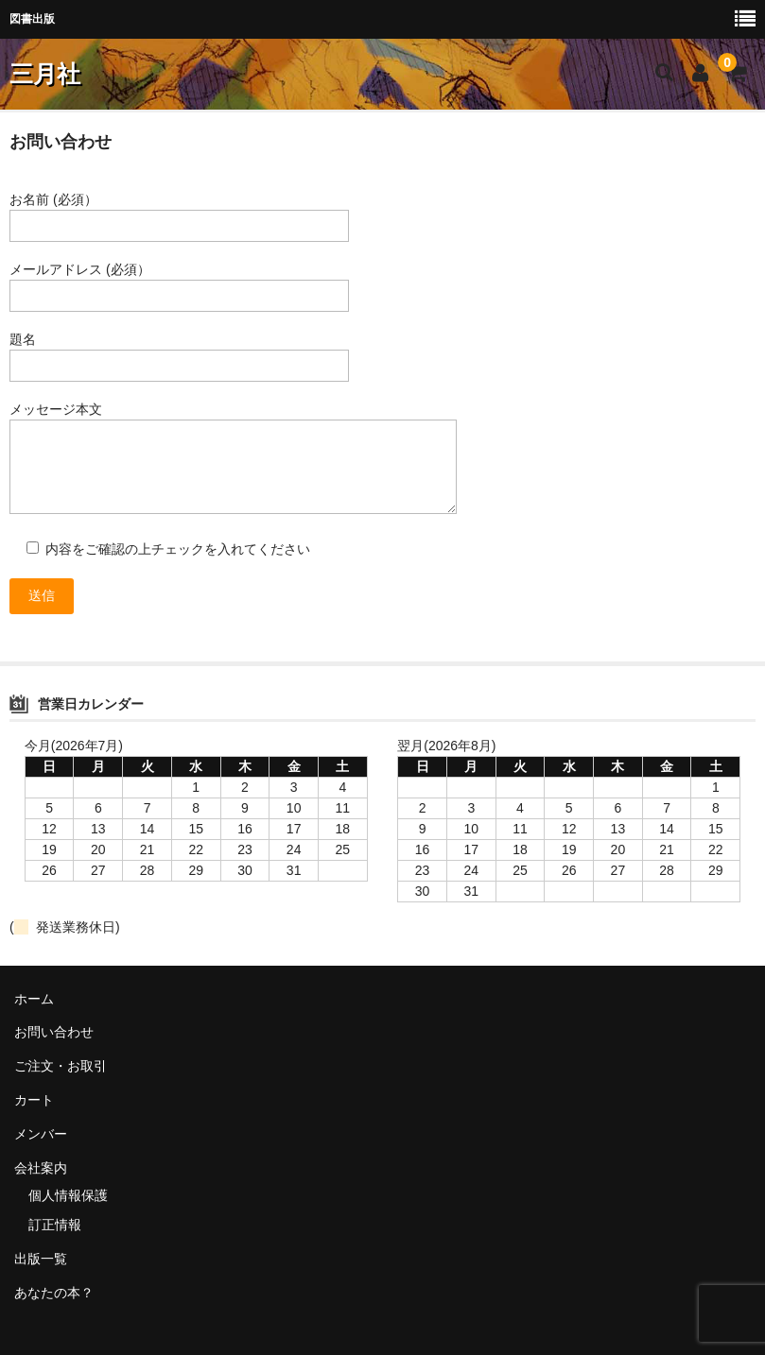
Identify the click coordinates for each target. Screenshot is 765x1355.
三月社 (44, 73)
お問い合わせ (54, 1031)
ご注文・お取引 (60, 1065)
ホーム (34, 998)
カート (34, 1099)
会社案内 (40, 1167)
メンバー (40, 1133)
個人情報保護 (68, 1195)
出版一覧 (40, 1258)
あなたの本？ (54, 1292)
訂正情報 (54, 1224)
